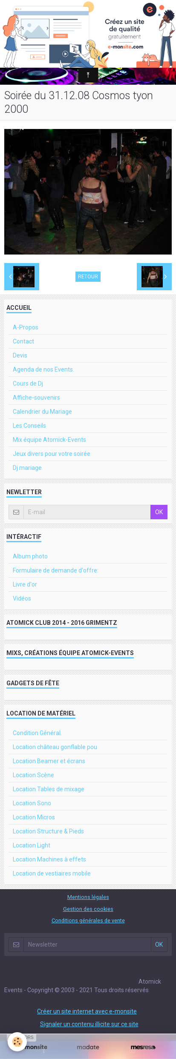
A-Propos (25, 327)
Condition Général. (37, 733)
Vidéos (22, 598)
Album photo (30, 556)
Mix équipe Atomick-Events (49, 439)
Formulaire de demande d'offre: (55, 570)
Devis (20, 355)
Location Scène (33, 775)
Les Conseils (29, 425)
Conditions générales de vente (88, 920)
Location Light (31, 845)
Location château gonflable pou (55, 747)
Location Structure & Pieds (48, 831)
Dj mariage (27, 467)
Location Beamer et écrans (49, 761)
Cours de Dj (28, 383)
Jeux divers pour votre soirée (51, 453)
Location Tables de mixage (48, 789)
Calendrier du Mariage (42, 411)
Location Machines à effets (49, 859)
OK (159, 512)
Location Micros (34, 817)
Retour (88, 277)
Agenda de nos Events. (43, 369)
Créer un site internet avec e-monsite (87, 1011)
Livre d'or (25, 584)
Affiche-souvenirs (36, 397)
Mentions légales (88, 897)
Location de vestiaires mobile (52, 873)
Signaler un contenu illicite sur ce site (89, 1024)
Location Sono (32, 803)
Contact (23, 341)
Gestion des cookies (88, 909)
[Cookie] (17, 1041)
